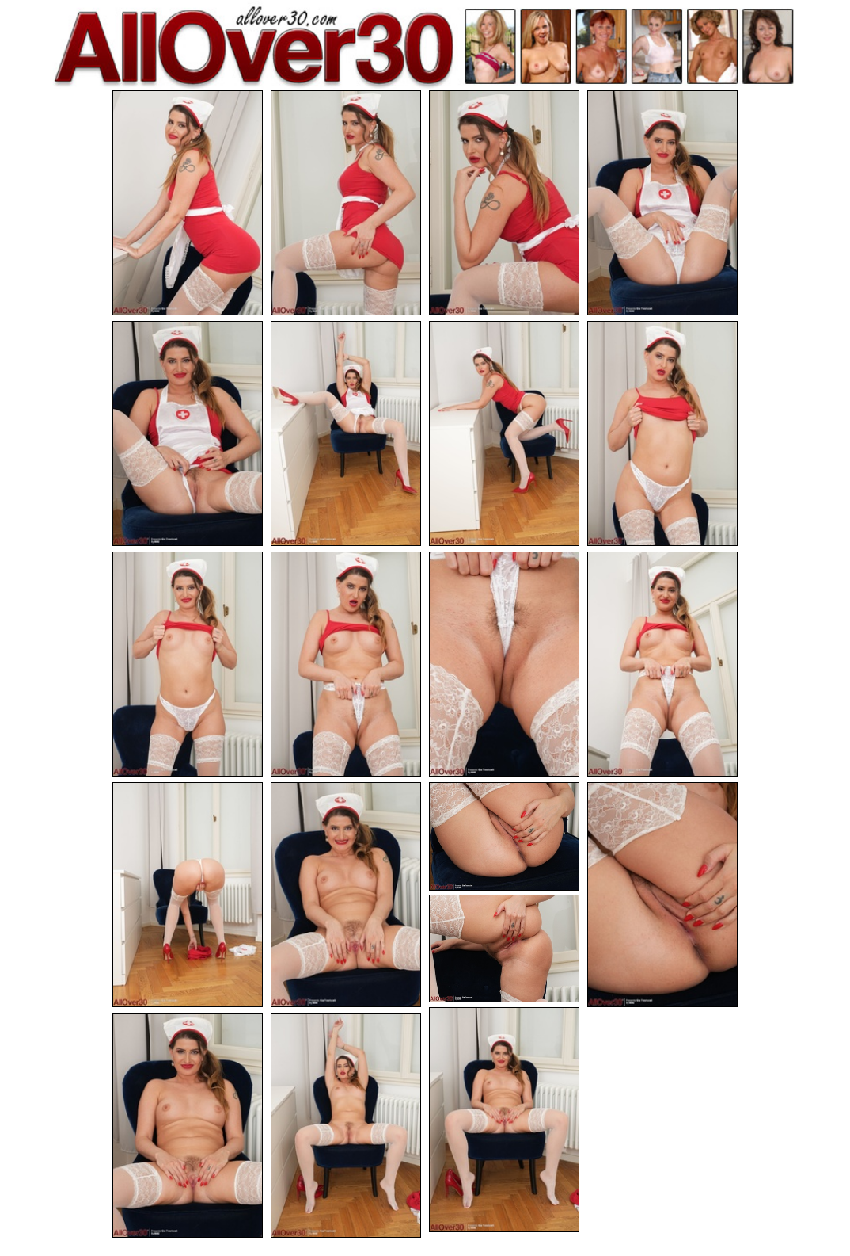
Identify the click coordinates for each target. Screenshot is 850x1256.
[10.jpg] (346, 664)
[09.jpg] (187, 664)
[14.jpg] (346, 894)
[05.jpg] (187, 433)
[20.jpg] (346, 1125)
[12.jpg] (662, 664)
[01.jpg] (187, 202)
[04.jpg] (662, 202)
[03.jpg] (504, 202)
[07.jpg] (504, 433)
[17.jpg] (504, 949)
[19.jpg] (187, 1125)
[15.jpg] (504, 836)
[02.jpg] (346, 202)
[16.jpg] (662, 894)
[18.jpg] (504, 1119)
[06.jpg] (346, 433)
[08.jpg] (662, 433)
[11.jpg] (504, 664)
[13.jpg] (187, 894)
